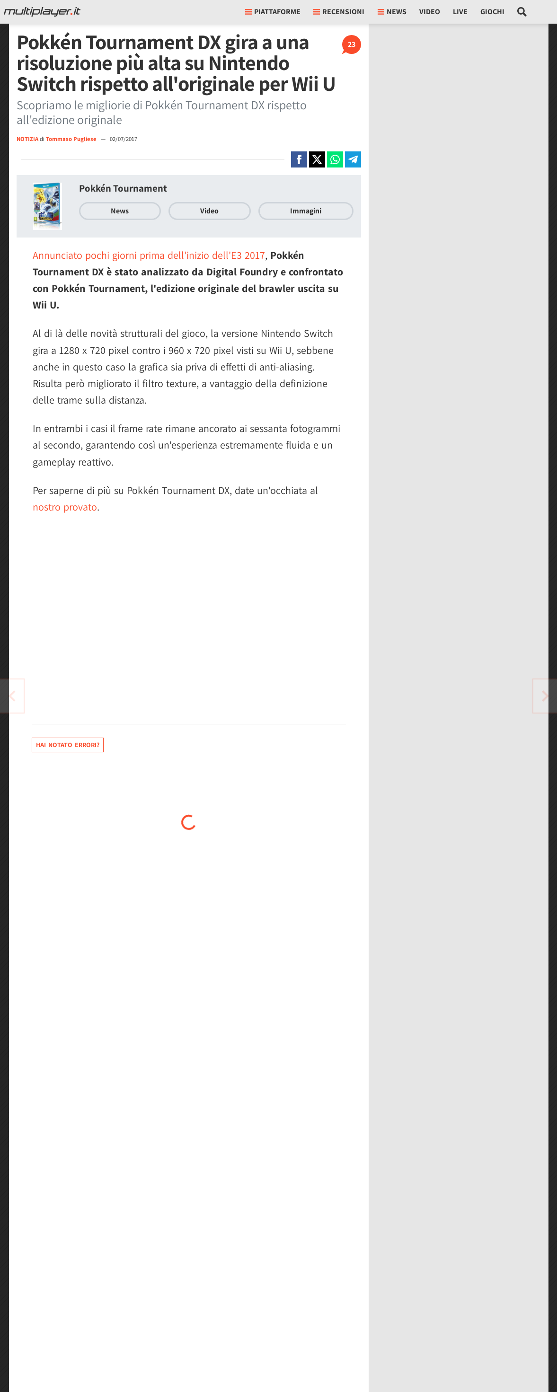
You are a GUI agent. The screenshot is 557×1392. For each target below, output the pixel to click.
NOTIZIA (27, 139)
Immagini (305, 211)
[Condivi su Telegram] (353, 159)
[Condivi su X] (317, 159)
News (120, 211)
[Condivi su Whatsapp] (335, 159)
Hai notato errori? (67, 744)
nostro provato (65, 506)
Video (429, 12)
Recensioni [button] (338, 12)
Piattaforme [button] (273, 12)
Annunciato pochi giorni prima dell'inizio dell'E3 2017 (149, 255)
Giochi (492, 12)
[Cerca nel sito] (522, 12)
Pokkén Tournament (123, 188)
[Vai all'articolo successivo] (12, 696)
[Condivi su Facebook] (299, 159)
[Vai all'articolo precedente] (545, 696)
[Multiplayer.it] (42, 12)
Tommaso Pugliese (72, 139)
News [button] (392, 12)
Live (460, 12)
